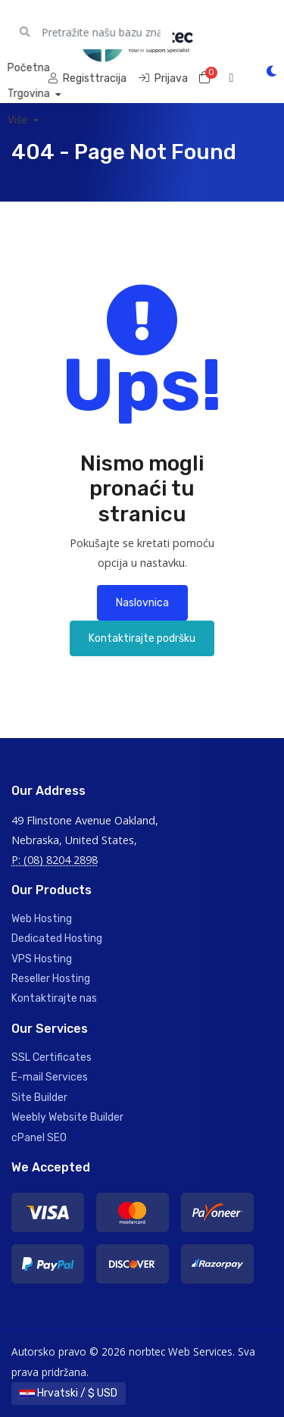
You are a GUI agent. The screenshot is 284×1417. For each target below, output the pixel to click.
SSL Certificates (51, 1057)
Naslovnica (142, 602)
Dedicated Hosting (56, 938)
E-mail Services (49, 1077)
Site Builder (39, 1097)
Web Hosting (41, 918)
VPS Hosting (41, 958)
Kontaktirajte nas (54, 998)
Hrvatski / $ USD (68, 1393)
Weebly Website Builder (67, 1117)
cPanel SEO (39, 1137)
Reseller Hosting (50, 978)
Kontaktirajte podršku (142, 638)
